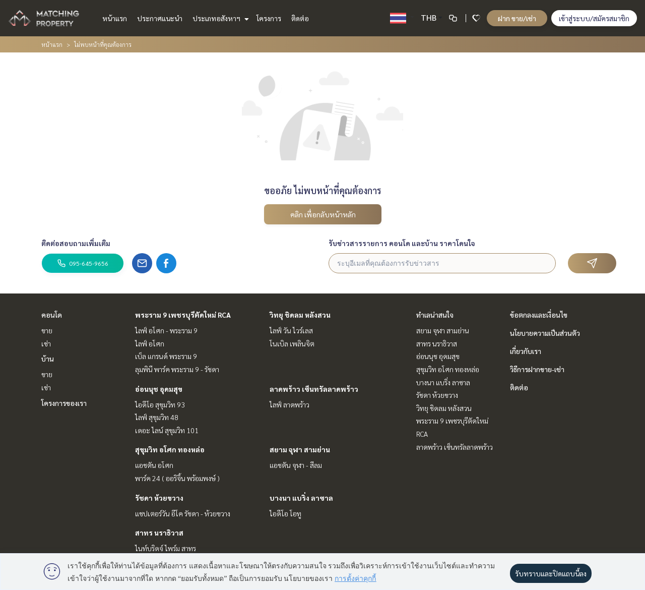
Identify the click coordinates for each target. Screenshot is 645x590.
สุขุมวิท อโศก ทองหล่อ (170, 449)
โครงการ (268, 18)
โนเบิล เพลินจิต (292, 343)
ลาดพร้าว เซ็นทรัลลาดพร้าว (314, 388)
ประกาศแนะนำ (159, 18)
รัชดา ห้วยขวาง (159, 497)
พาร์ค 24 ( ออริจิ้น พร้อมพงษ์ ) (177, 478)
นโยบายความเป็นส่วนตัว (545, 332)
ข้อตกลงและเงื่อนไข (538, 314)
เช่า (46, 343)
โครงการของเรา (64, 402)
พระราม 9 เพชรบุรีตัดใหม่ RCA (183, 314)
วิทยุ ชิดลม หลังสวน (300, 314)
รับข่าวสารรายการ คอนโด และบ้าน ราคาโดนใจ (402, 243)
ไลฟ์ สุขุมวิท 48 (156, 417)
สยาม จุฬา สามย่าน (300, 449)
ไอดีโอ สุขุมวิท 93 (160, 404)
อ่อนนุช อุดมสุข (158, 388)
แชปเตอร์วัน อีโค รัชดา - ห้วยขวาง (182, 513)
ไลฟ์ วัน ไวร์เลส (291, 330)
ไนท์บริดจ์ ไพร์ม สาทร (165, 548)
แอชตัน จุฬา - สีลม (296, 464)
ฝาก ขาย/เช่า (517, 18)
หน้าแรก (114, 18)
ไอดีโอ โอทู (285, 513)
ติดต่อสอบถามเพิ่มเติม (75, 243)
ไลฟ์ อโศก (149, 343)
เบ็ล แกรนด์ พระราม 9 (166, 356)
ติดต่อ (300, 18)
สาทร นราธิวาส (159, 532)
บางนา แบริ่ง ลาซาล (301, 497)
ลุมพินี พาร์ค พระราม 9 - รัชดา (177, 369)
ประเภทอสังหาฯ (219, 18)
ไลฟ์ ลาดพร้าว (289, 404)
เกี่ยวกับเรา (525, 351)
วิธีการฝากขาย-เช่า (537, 369)
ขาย (46, 330)
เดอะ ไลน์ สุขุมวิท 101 (167, 430)
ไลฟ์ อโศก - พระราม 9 (166, 330)
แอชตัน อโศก (154, 464)
